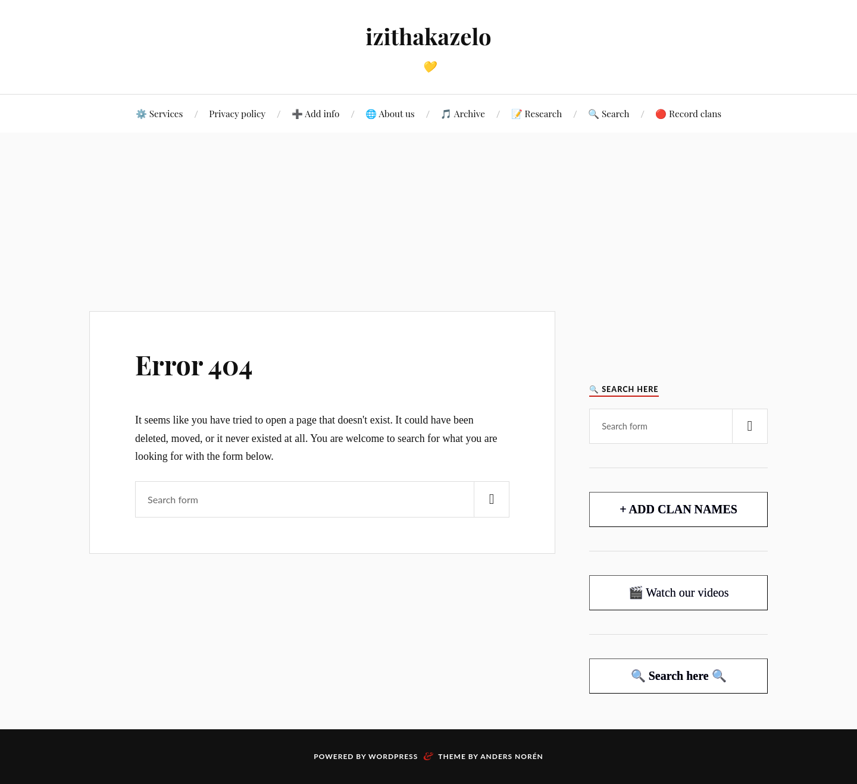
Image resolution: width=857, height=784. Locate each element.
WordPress (393, 756)
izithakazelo (428, 36)
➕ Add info (315, 113)
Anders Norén (511, 756)
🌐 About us (390, 113)
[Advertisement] (428, 222)
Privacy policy (237, 113)
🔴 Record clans (688, 113)
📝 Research (536, 113)
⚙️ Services (159, 113)
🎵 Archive (462, 113)
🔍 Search (608, 113)
